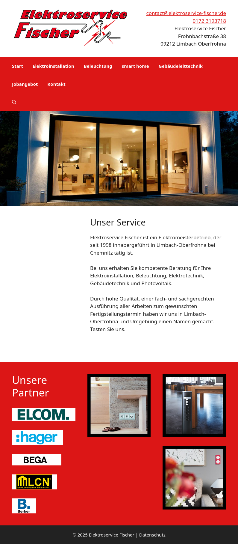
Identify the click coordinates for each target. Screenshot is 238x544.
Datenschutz (152, 535)
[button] (14, 102)
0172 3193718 (209, 20)
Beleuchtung (98, 66)
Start (17, 66)
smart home (135, 66)
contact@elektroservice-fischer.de (186, 13)
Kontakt (56, 84)
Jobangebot (25, 84)
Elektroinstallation (53, 66)
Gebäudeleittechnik (181, 66)
